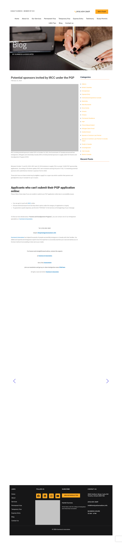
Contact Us (15, 521)
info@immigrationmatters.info (97, 506)
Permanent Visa (50, 19)
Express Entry (78, 19)
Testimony (90, 19)
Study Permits (102, 19)
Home (17, 19)
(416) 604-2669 (93, 502)
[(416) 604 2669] (75, 11)
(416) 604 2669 (83, 11)
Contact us (69, 23)
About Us (25, 19)
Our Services (36, 19)
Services (14, 502)
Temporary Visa (64, 19)
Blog (60, 23)
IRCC (29, 203)
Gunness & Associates (63, 529)
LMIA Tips (52, 23)
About (13, 498)
